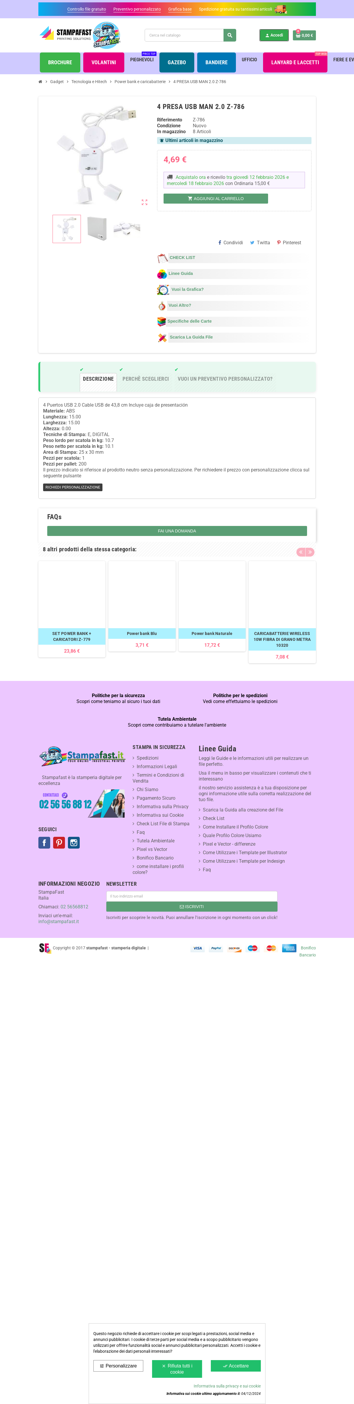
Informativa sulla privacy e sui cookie (227, 1386)
